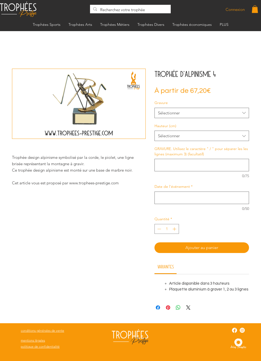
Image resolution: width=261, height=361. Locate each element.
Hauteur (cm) (165, 125)
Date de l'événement (173, 186)
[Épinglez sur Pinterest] (168, 307)
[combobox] (201, 113)
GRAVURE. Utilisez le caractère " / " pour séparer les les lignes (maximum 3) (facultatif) (201, 151)
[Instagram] (242, 330)
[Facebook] (234, 330)
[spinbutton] (167, 229)
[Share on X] (188, 307)
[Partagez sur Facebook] (158, 307)
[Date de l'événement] (202, 198)
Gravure (161, 102)
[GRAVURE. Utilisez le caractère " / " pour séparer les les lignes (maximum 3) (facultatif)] (202, 165)
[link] (165, 266)
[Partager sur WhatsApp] (178, 307)
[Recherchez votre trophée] (130, 10)
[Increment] (175, 229)
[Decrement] (158, 229)
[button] (255, 9)
